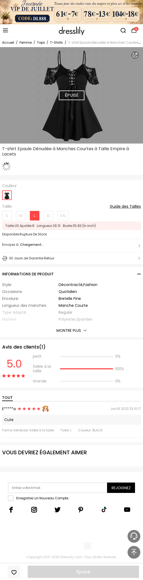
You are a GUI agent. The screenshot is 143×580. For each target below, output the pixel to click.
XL (49, 215)
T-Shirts (56, 42)
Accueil (8, 42)
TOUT (7, 397)
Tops (41, 42)
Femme (25, 42)
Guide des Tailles (125, 206)
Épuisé (83, 572)
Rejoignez (121, 488)
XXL (63, 215)
